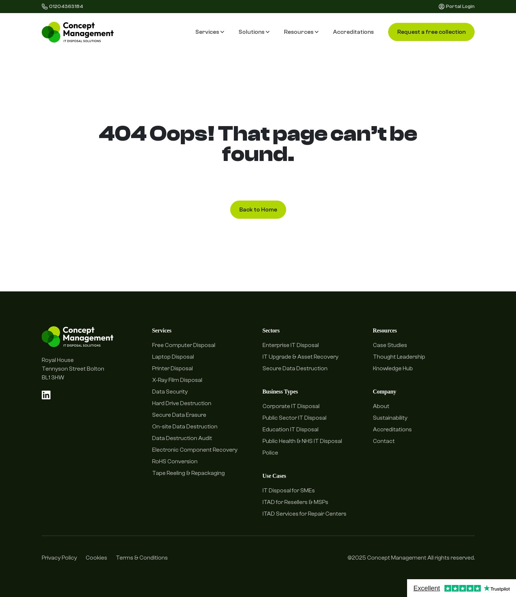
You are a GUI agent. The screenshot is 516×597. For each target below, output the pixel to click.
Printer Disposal (172, 368)
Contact (384, 441)
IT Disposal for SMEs (289, 490)
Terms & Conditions (142, 557)
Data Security (170, 391)
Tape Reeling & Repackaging (188, 473)
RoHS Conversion (175, 461)
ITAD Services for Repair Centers (304, 514)
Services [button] (209, 32)
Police (270, 452)
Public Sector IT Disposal (294, 418)
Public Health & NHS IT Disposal (302, 441)
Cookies (96, 557)
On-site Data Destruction (185, 426)
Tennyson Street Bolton (73, 369)
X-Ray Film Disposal (177, 380)
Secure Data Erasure (179, 415)
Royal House (58, 360)
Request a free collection (431, 32)
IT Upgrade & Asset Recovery (300, 357)
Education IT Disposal (290, 429)
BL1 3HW (53, 377)
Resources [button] (301, 32)
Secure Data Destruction (295, 368)
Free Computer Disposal (183, 345)
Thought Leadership (399, 357)
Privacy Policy (59, 557)
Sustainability (390, 418)
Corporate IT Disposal (291, 406)
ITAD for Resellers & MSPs (295, 502)
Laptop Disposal (173, 357)
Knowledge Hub (393, 368)
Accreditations (353, 32)
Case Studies (390, 345)
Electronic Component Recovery (194, 450)
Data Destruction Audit (182, 438)
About (381, 406)
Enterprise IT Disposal (291, 345)
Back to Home (258, 209)
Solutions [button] (254, 32)
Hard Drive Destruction (181, 403)
